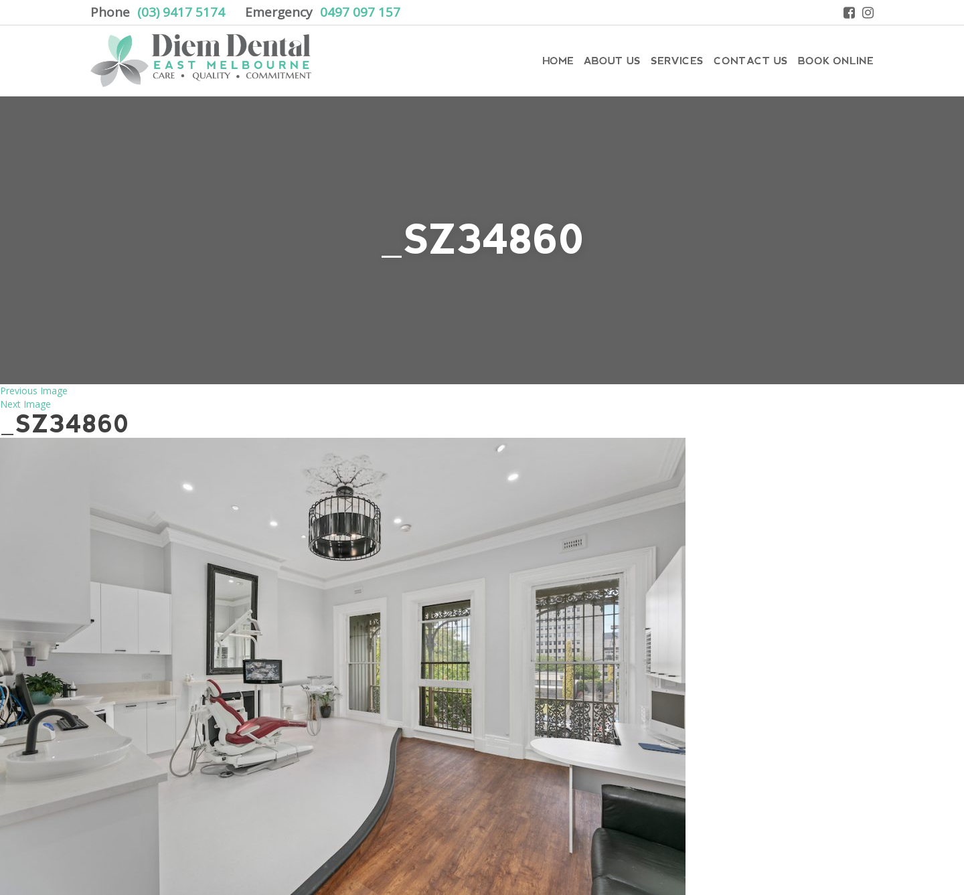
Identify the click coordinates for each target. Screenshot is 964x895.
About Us (612, 60)
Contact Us (751, 60)
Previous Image (34, 390)
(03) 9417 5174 (181, 12)
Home (558, 60)
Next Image (25, 404)
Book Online (836, 60)
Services (677, 60)
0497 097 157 (360, 12)
